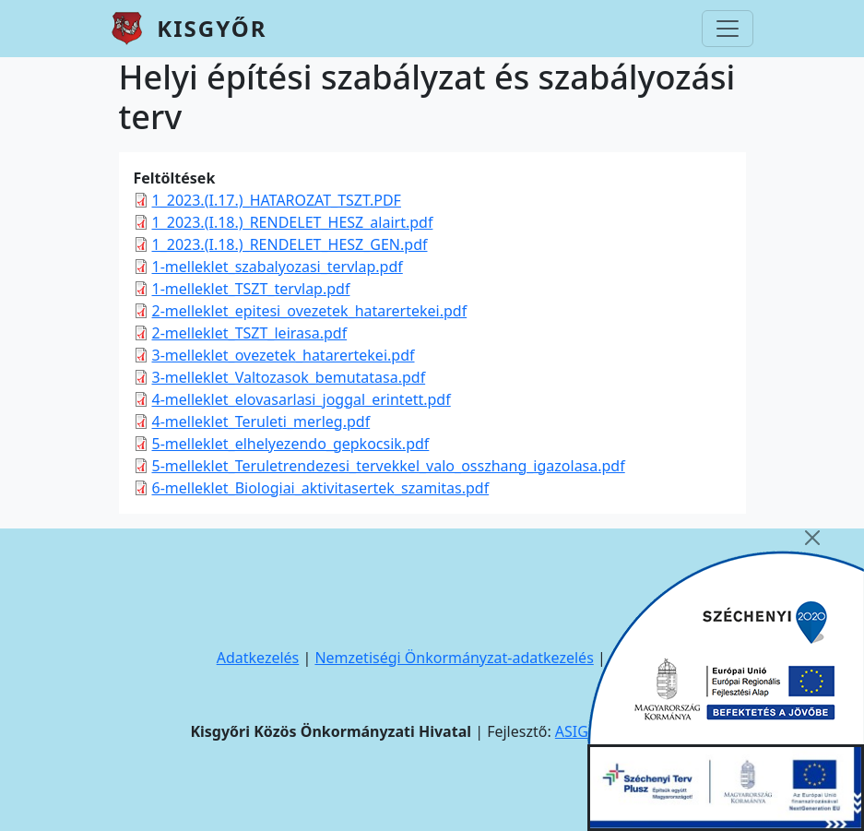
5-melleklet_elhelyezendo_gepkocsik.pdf (291, 443)
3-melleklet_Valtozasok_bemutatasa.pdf (289, 377)
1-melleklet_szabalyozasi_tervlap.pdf (277, 266)
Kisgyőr (211, 28)
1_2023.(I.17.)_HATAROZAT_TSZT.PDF (276, 200)
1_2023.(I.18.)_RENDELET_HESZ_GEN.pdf (290, 244)
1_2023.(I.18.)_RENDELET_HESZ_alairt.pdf (292, 222)
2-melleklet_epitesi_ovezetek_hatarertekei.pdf (310, 311)
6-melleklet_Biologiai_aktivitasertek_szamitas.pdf (321, 488)
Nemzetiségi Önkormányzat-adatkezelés (453, 657)
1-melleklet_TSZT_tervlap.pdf (251, 289)
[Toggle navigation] (727, 28)
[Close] (812, 538)
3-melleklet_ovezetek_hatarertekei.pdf (283, 355)
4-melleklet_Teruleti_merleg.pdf (261, 421)
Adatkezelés (258, 657)
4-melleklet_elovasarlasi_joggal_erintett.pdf (301, 399)
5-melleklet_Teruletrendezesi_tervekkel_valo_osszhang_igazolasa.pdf (388, 466)
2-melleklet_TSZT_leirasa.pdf (250, 333)
